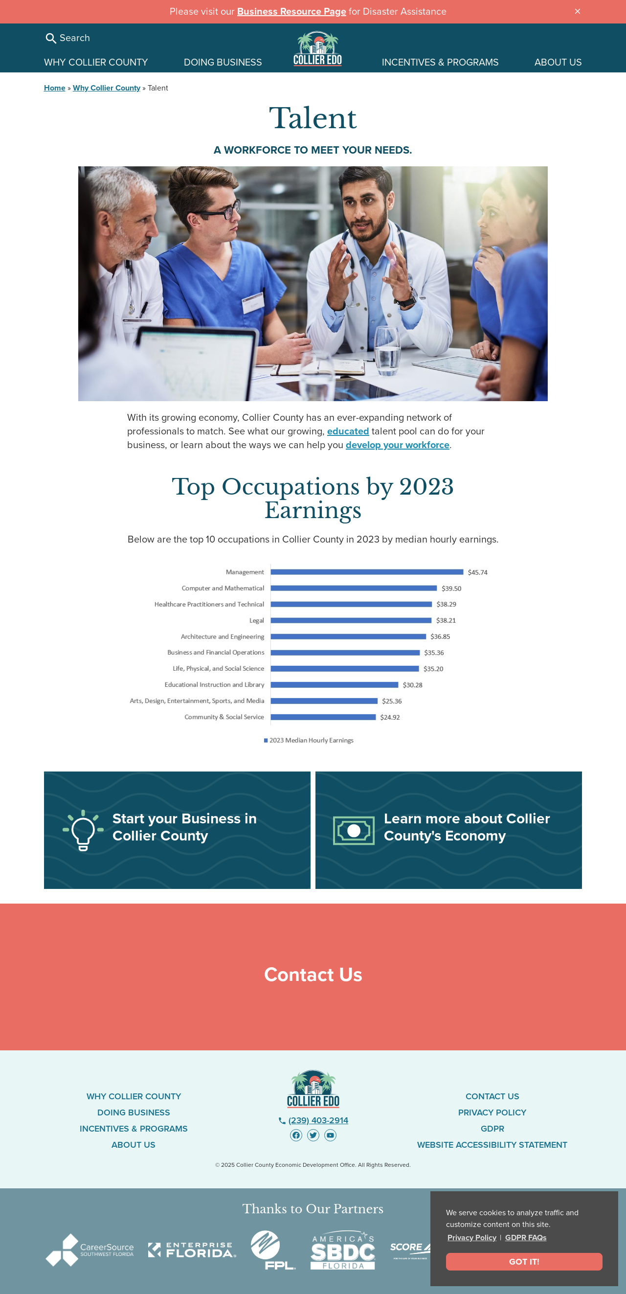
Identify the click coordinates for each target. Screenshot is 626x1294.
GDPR (492, 1128)
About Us (134, 1144)
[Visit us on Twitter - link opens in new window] (313, 1135)
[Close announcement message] (577, 10)
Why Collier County (106, 88)
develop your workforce (397, 445)
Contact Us (492, 1096)
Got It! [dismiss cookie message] (524, 1261)
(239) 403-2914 (313, 1120)
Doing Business (133, 1112)
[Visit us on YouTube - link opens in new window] (330, 1135)
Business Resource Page (291, 12)
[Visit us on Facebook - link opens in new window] (296, 1135)
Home (55, 88)
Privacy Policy (471, 1238)
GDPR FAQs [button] (526, 1238)
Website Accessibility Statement (492, 1144)
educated (348, 431)
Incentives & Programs (134, 1128)
